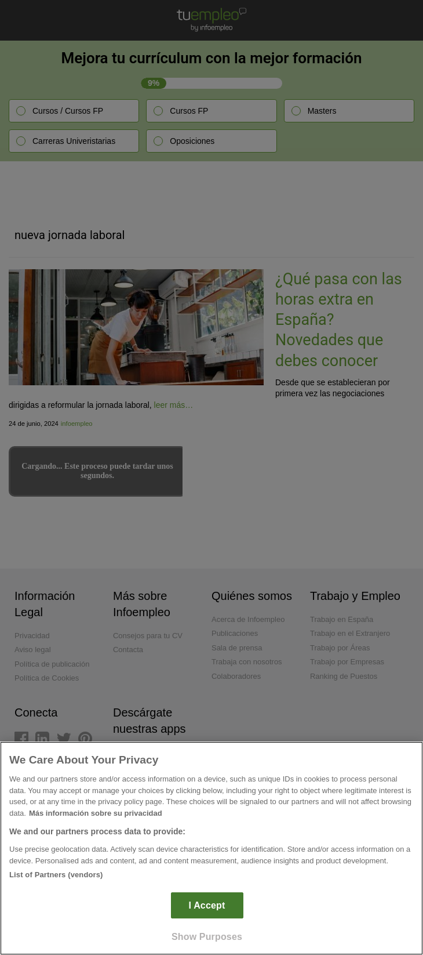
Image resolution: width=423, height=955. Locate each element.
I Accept (207, 905)
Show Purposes (207, 937)
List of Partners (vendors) (56, 874)
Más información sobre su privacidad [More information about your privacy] (95, 813)
